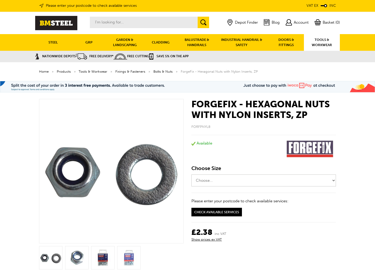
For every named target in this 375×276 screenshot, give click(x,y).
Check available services (216, 212)
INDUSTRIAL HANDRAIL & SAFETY (241, 42)
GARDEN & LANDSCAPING (125, 42)
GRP (88, 42)
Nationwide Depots (55, 56)
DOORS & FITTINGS (286, 42)
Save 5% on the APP (169, 56)
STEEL (53, 42)
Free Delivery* (95, 56)
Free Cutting (131, 56)
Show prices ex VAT (206, 239)
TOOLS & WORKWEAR (322, 42)
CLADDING (161, 42)
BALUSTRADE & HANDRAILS (197, 42)
